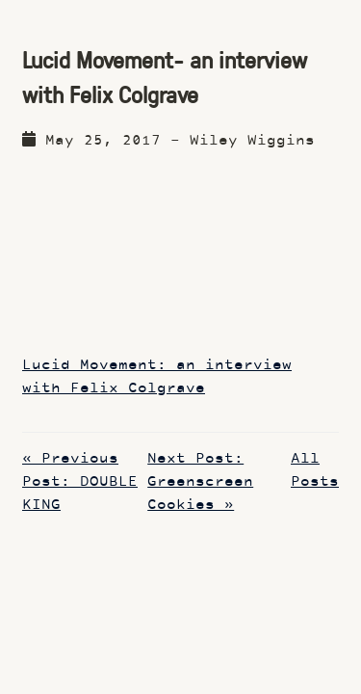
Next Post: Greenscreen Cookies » (200, 482)
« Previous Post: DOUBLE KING (80, 482)
